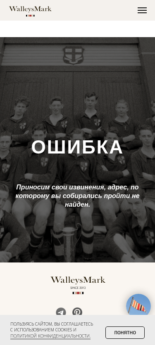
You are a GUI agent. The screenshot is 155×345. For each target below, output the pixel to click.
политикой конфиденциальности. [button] (50, 336)
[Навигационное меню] (142, 10)
